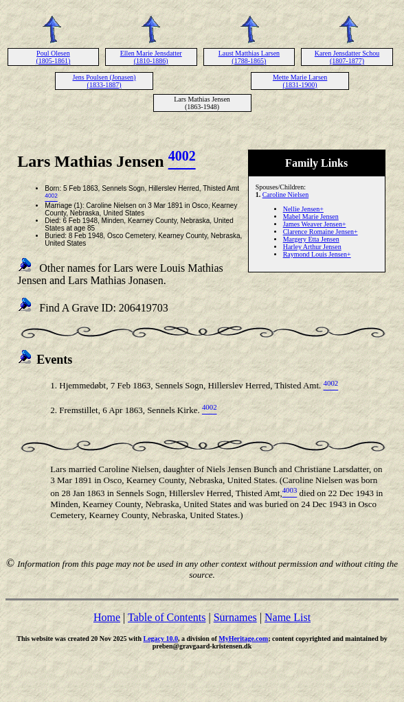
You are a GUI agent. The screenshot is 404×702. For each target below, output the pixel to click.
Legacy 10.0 (160, 638)
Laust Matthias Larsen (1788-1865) (249, 57)
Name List (288, 617)
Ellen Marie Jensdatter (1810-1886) (151, 57)
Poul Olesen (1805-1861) (53, 57)
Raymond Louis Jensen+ (317, 254)
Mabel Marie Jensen (311, 216)
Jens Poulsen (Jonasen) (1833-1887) (103, 81)
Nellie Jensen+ (303, 209)
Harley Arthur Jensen (312, 246)
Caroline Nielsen (285, 194)
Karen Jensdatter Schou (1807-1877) (347, 57)
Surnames (235, 617)
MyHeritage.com (243, 638)
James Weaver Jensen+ (314, 224)
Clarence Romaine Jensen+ (320, 231)
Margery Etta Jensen (311, 239)
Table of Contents (167, 617)
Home (106, 617)
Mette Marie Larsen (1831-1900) (300, 81)
